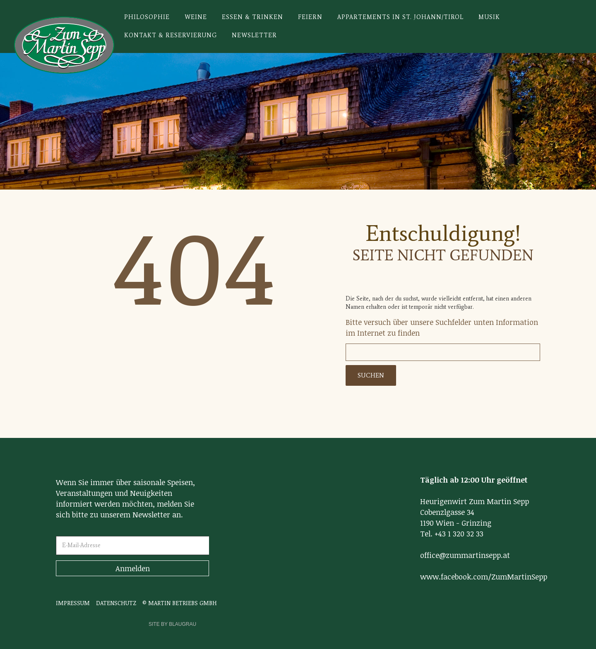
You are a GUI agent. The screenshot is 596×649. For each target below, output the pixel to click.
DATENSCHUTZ (116, 603)
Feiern (310, 17)
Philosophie (147, 17)
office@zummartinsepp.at (465, 555)
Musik (489, 17)
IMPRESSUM (73, 603)
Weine (196, 17)
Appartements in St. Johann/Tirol (400, 17)
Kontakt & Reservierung (170, 35)
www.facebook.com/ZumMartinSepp (483, 577)
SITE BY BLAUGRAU (172, 624)
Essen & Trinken (252, 17)
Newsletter (254, 35)
